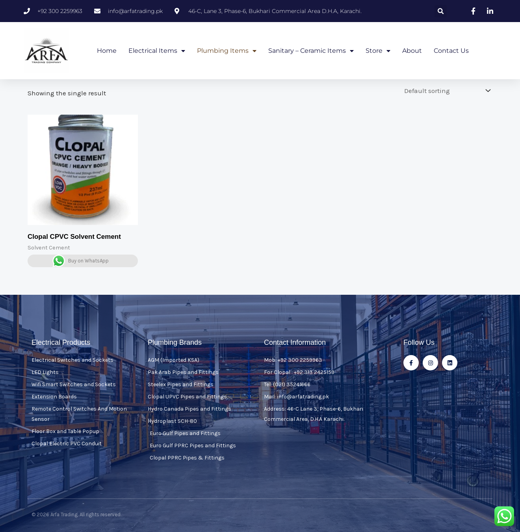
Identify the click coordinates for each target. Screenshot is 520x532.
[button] (441, 11)
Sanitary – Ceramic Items (311, 51)
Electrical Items (156, 51)
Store (378, 51)
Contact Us (451, 50)
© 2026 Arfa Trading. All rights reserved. (76, 514)
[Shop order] (445, 90)
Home (107, 50)
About (412, 50)
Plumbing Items (226, 51)
